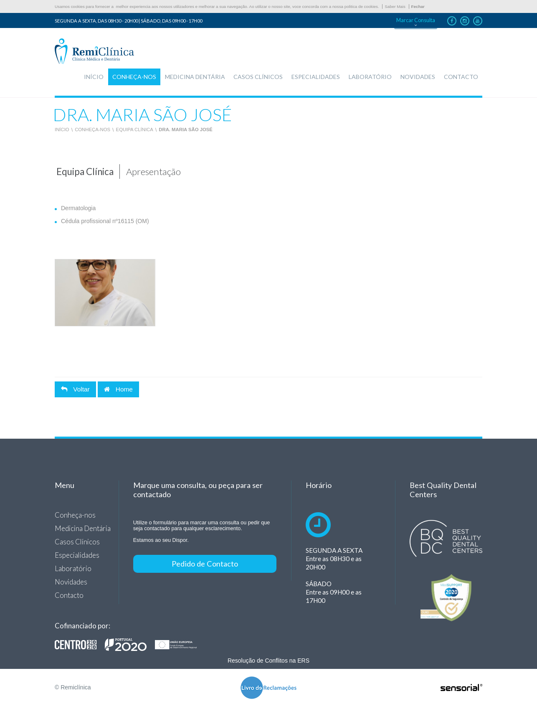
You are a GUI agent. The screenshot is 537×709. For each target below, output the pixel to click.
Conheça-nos (92, 129)
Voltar (75, 389)
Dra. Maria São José (186, 129)
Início (62, 129)
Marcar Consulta (415, 20)
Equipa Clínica (134, 129)
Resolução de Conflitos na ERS (268, 660)
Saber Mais (395, 6)
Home (118, 389)
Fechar (418, 6)
